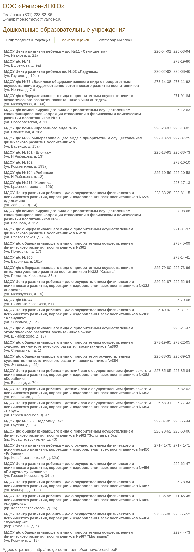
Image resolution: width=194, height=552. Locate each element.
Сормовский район (74, 40)
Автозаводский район (115, 40)
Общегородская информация (28, 40)
